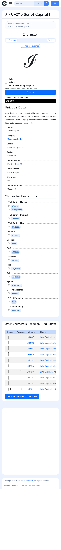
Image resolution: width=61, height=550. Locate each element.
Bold (11, 140)
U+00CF (30, 416)
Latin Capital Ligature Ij (50, 450)
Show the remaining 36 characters (22, 458)
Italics (12, 143)
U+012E (30, 439)
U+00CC (30, 398)
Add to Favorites (30, 107)
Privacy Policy (34, 547)
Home (10, 23)
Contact (24, 547)
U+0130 (30, 445)
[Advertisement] (30, 62)
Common (11, 217)
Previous (11, 101)
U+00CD (30, 404)
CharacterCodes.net (25, 542)
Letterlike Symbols (15, 209)
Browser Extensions (11, 547)
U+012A (30, 427)
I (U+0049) (17, 225)
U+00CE (30, 410)
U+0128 (30, 421)
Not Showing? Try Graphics (21, 147)
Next (51, 101)
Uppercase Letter (22, 23)
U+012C (30, 433)
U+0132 (30, 450)
